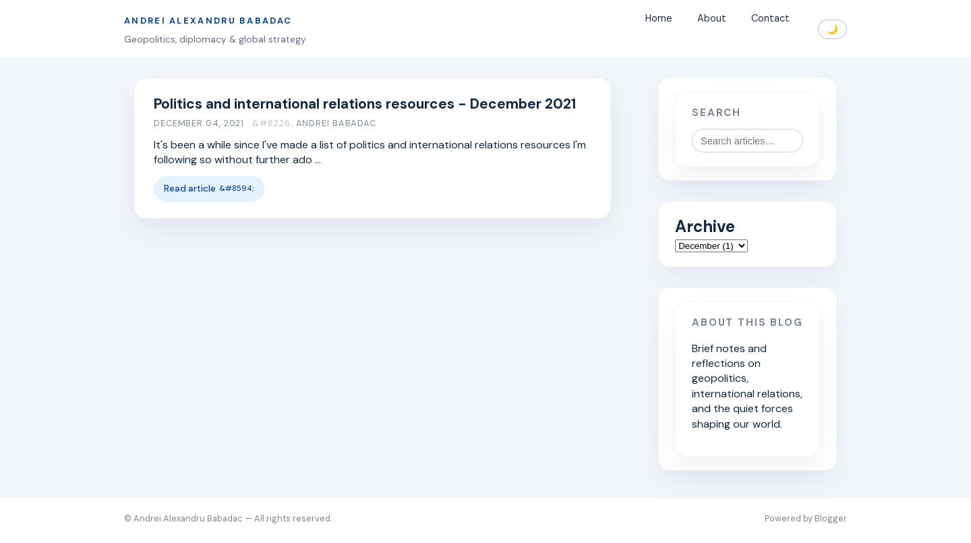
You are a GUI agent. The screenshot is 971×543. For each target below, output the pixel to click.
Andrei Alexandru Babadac (208, 20)
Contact (770, 19)
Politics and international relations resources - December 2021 (365, 103)
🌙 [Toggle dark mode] (832, 29)
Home (658, 19)
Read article (190, 188)
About (711, 19)
